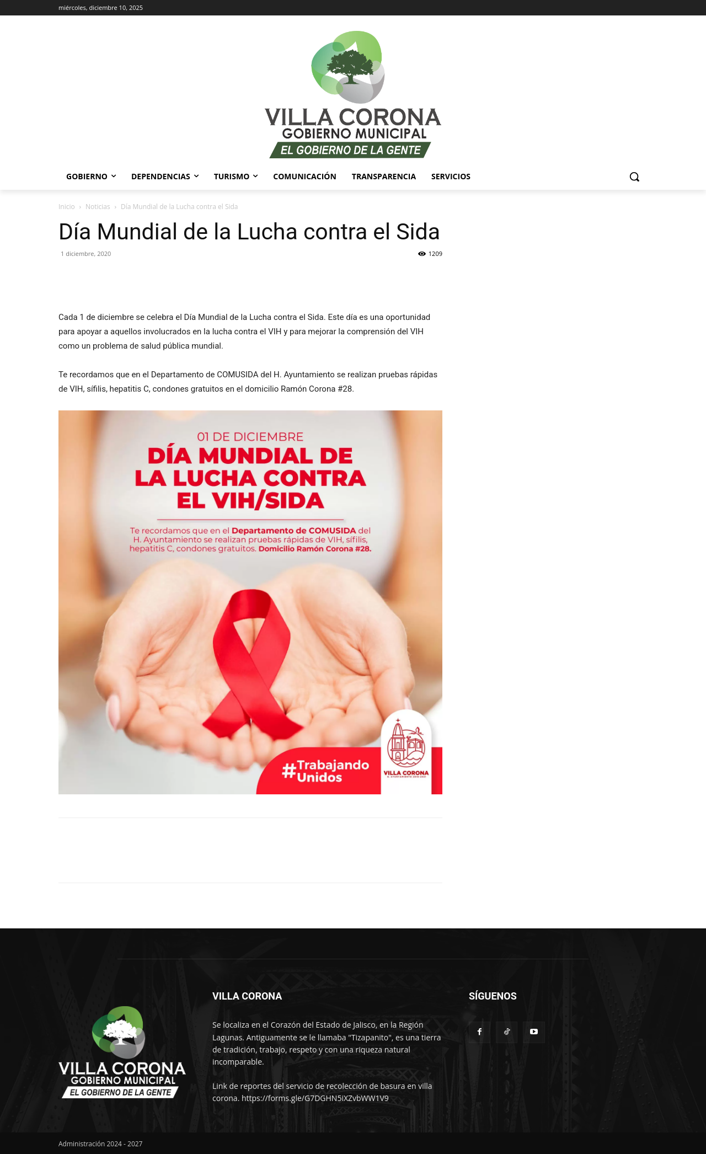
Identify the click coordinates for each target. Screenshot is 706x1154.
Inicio (66, 206)
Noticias (97, 206)
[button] (634, 176)
